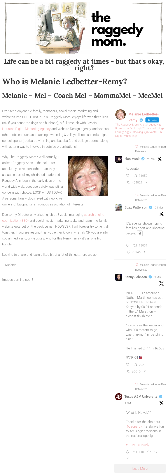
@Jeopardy (134, 426)
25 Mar (151, 159)
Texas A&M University (140, 397)
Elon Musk (132, 159)
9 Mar (157, 277)
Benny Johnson (135, 277)
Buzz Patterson (135, 207)
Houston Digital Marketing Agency (26, 129)
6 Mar (127, 402)
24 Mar (159, 207)
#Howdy (143, 445)
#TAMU (131, 445)
